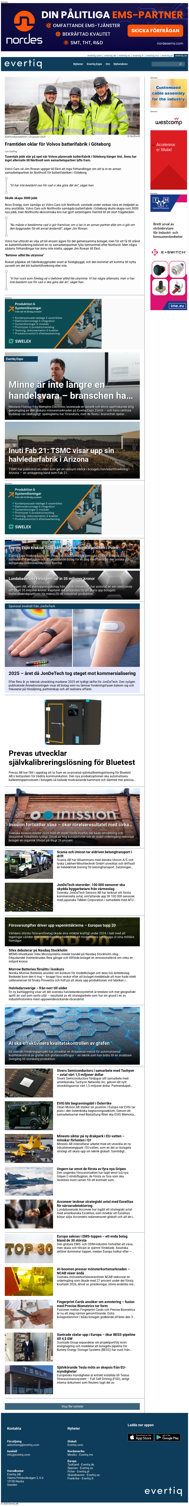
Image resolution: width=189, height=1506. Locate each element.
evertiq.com (94, 55)
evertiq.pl (166, 55)
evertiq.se (181, 55)
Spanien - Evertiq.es (80, 1468)
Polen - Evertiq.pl (78, 1471)
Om (108, 64)
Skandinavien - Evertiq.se (84, 1475)
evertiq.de (110, 55)
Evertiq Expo (94, 64)
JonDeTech (47, 606)
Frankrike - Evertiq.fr (80, 1478)
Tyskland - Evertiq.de (81, 1464)
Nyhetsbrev (120, 64)
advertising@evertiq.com (23, 1445)
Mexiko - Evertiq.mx (80, 1454)
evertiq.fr (138, 55)
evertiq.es (124, 55)
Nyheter (78, 64)
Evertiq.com (75, 1445)
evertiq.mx (152, 55)
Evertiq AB (23, 64)
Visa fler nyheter (72, 1406)
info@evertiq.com (18, 1454)
